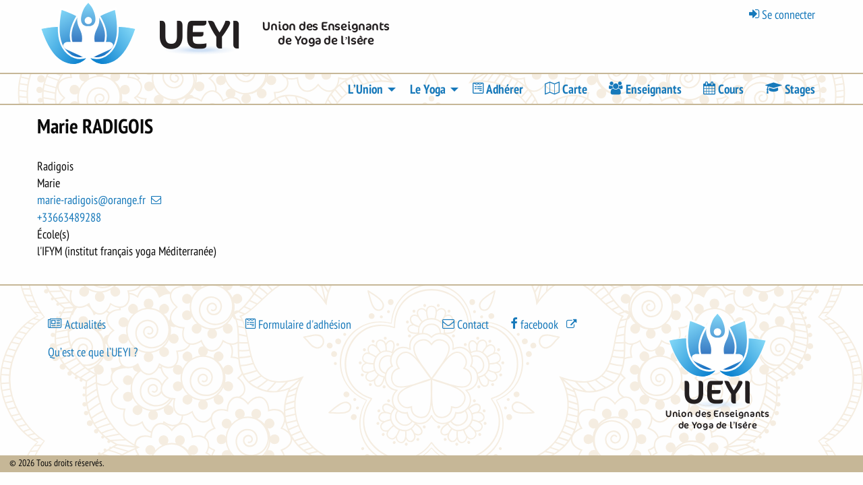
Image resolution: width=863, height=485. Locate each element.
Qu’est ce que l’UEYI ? (93, 352)
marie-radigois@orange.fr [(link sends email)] (100, 200)
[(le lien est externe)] (545, 324)
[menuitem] (498, 89)
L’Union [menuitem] (365, 89)
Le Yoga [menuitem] (428, 89)
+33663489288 (69, 217)
